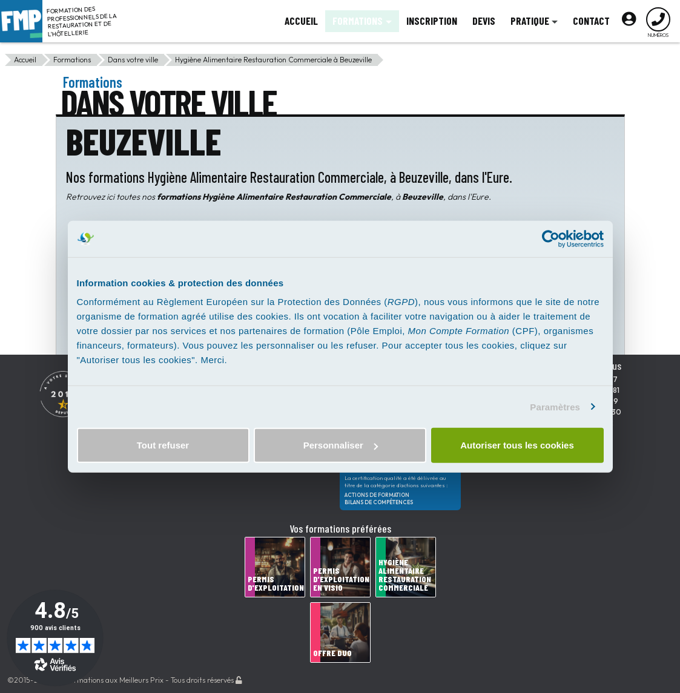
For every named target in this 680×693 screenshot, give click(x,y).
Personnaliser (340, 445)
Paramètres (555, 406)
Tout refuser (163, 445)
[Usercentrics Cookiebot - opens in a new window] (551, 238)
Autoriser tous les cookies (517, 445)
